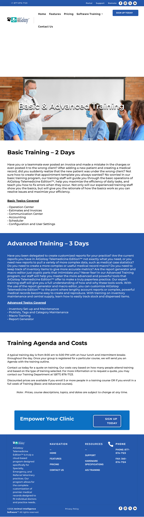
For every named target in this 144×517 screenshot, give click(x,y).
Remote (112, 3)
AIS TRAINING (92, 470)
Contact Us (45, 26)
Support (100, 3)
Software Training (88, 13)
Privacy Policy (72, 509)
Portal (89, 3)
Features (55, 13)
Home (42, 13)
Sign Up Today (124, 12)
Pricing (68, 13)
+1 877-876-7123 (19, 3)
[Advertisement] (72, 54)
